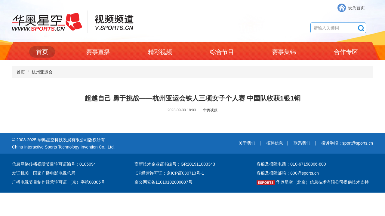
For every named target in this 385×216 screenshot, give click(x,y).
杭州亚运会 (42, 72)
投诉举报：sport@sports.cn (347, 143)
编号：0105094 (81, 164)
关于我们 (247, 143)
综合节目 (222, 52)
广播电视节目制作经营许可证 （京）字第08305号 (58, 182)
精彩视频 (160, 52)
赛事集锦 (284, 52)
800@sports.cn (304, 173)
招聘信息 (274, 143)
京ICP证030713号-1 (185, 173)
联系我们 (302, 143)
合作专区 (346, 52)
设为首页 (356, 7)
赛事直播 (98, 52)
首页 (42, 52)
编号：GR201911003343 (191, 164)
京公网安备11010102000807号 (163, 182)
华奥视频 (210, 110)
